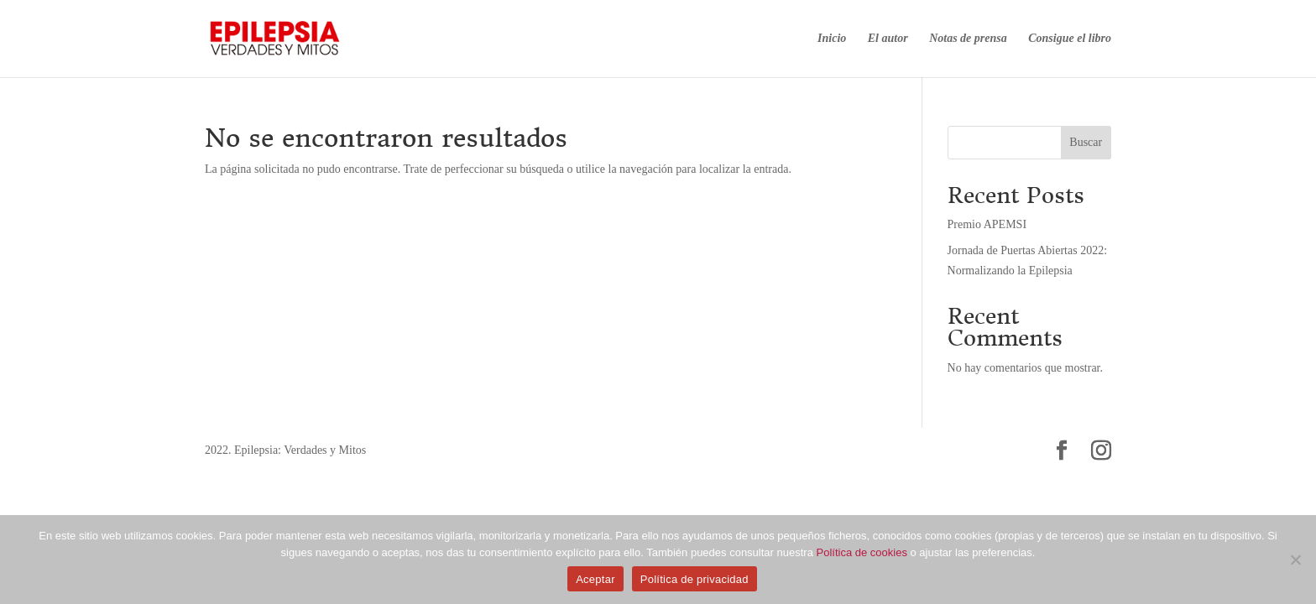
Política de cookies (862, 552)
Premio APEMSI (987, 224)
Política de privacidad (694, 579)
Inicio (831, 38)
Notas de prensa (968, 38)
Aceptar (595, 579)
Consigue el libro (1069, 38)
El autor (888, 38)
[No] (1295, 559)
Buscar (1085, 142)
